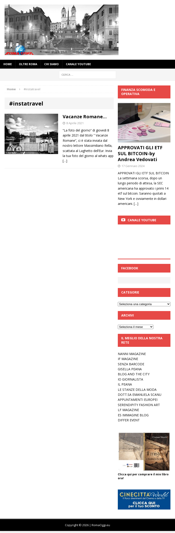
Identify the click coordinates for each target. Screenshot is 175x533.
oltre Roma (28, 64)
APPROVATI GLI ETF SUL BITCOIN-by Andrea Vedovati (140, 153)
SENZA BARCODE (131, 364)
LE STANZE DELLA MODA (137, 389)
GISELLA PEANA (130, 369)
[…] (65, 161)
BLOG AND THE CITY (133, 374)
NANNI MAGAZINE (132, 354)
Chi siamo (51, 64)
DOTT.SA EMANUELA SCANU (139, 394)
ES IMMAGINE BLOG (133, 415)
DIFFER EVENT (129, 420)
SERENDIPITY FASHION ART (139, 405)
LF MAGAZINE (128, 410)
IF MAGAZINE (128, 359)
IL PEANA (125, 384)
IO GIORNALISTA (130, 379)
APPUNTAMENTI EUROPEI (137, 399)
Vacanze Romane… (85, 116)
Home (7, 64)
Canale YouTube (78, 64)
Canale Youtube (142, 220)
